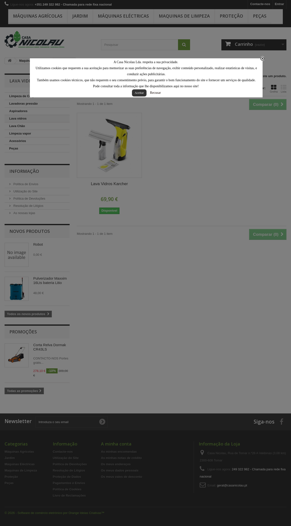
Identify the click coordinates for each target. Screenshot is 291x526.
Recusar (155, 92)
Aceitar (139, 92)
